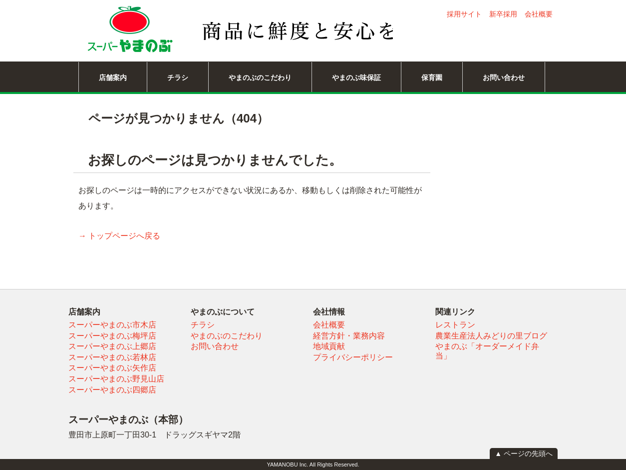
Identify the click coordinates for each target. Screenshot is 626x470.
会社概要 (539, 14)
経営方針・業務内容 (349, 336)
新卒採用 (503, 14)
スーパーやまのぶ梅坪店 (112, 336)
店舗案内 (113, 78)
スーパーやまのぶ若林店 (112, 357)
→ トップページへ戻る (119, 236)
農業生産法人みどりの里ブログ (491, 336)
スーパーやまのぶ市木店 (112, 324)
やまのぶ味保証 (356, 78)
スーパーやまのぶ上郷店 (112, 346)
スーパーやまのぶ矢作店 (112, 368)
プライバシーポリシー (353, 357)
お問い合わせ (504, 78)
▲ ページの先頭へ (524, 454)
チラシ (177, 78)
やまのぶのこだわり (260, 78)
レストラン (455, 324)
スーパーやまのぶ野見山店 (116, 378)
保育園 (431, 78)
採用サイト (464, 14)
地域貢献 (329, 346)
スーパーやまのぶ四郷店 (112, 390)
